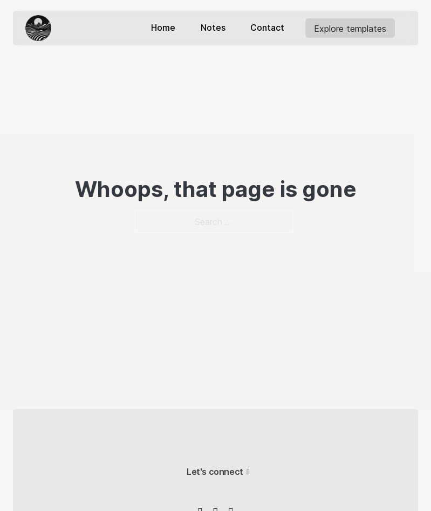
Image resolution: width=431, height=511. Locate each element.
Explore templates (350, 28)
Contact (267, 27)
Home (163, 27)
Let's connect (215, 471)
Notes (213, 27)
